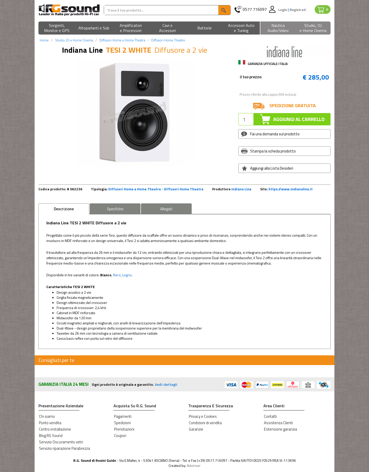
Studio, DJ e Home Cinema (74, 40)
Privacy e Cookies (203, 416)
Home (44, 40)
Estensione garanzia (280, 429)
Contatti (270, 416)
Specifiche (115, 209)
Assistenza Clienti (278, 423)
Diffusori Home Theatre (168, 40)
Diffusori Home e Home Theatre (122, 40)
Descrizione (64, 209)
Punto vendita (50, 423)
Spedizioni (122, 423)
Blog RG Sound (51, 435)
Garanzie (196, 429)
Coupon (120, 435)
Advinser (194, 465)
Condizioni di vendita (205, 423)
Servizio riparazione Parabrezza (64, 448)
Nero (117, 275)
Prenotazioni (124, 429)
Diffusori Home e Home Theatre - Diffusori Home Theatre (155, 189)
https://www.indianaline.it (291, 189)
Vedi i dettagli (166, 384)
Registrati (298, 9)
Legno (127, 275)
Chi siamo (47, 416)
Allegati (166, 209)
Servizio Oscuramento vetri (61, 442)
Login (283, 9)
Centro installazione (55, 429)
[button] (57, 28)
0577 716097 (255, 9)
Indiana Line (241, 189)
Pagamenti (122, 416)
